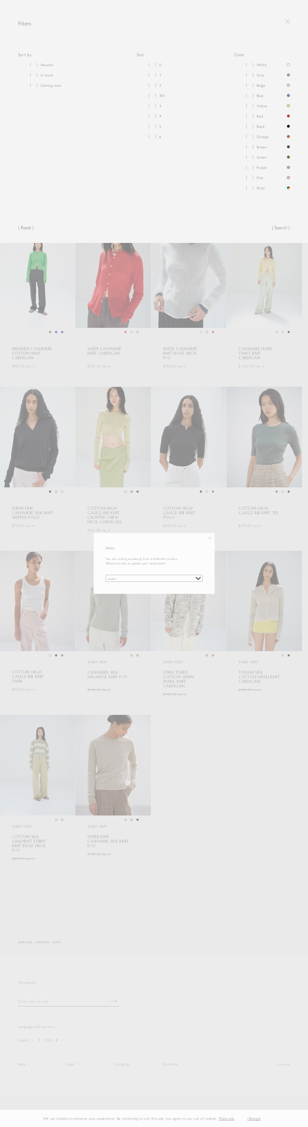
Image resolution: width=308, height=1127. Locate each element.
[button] (239, 1118)
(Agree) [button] (254, 1118)
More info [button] (226, 1118)
